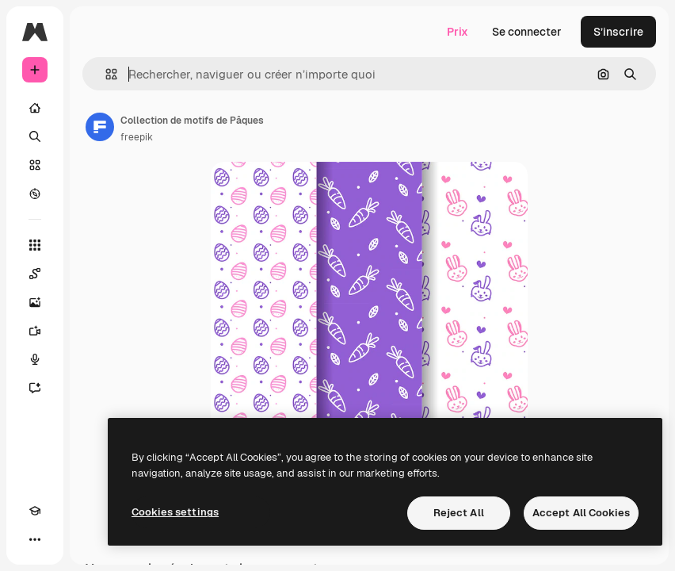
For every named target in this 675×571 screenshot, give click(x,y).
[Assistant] (35, 387)
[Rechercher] (35, 136)
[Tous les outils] (35, 245)
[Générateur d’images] (35, 302)
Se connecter (527, 32)
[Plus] (35, 539)
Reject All (458, 512)
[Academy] (35, 510)
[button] (105, 74)
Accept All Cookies (581, 512)
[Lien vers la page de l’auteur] (100, 127)
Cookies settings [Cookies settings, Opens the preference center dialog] (175, 512)
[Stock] (35, 165)
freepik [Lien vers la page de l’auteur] (136, 137)
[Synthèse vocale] (35, 359)
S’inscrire (618, 32)
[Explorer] (35, 193)
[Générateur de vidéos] (35, 330)
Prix (457, 32)
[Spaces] (35, 273)
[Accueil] (35, 108)
